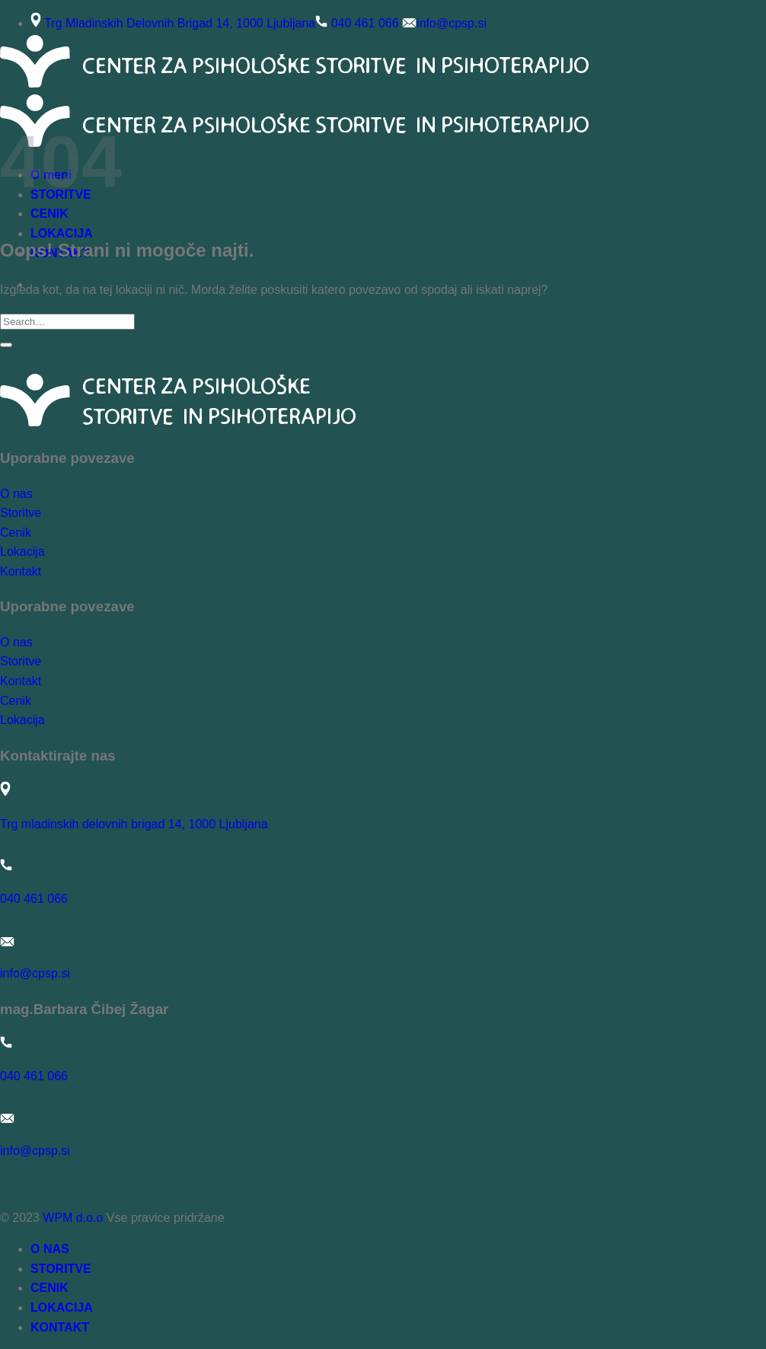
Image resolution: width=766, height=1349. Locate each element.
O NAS (49, 1248)
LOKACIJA (61, 233)
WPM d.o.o (73, 1217)
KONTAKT (59, 1327)
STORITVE (60, 1268)
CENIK (49, 1287)
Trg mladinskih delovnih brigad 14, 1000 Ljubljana (134, 824)
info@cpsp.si (452, 23)
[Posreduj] (6, 345)
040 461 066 (365, 23)
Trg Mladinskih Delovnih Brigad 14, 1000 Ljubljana (179, 23)
